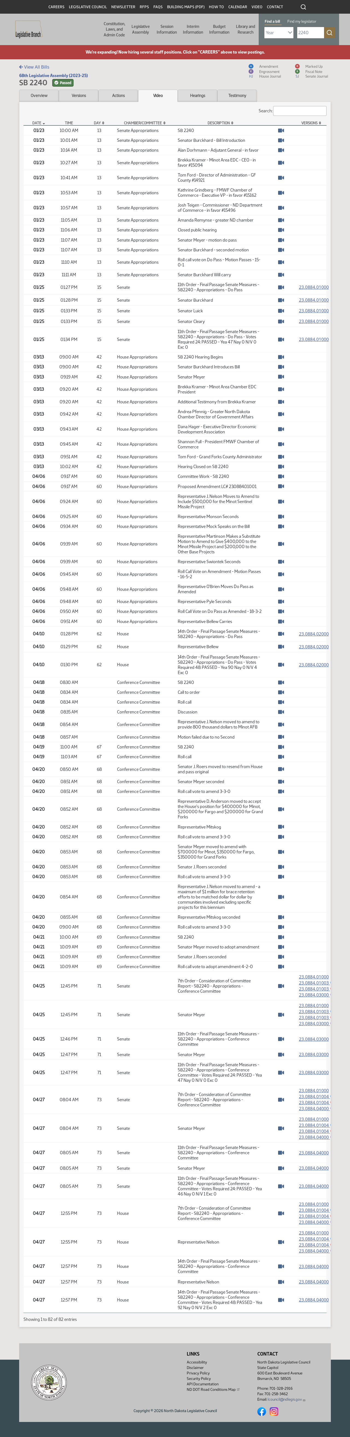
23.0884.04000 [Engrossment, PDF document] (317, 1111)
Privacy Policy (198, 1373)
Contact (275, 7)
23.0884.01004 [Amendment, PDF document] (317, 1098)
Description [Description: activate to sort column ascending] (219, 123)
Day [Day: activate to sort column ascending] (97, 123)
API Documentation (202, 1384)
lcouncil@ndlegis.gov (287, 1399)
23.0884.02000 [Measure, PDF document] (314, 634)
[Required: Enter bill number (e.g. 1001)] (310, 33)
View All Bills (34, 67)
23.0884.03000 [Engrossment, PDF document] (317, 995)
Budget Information (219, 29)
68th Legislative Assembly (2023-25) (53, 75)
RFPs (144, 7)
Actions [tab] (118, 95)
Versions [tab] (79, 95)
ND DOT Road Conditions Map (213, 1389)
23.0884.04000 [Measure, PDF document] (314, 1156)
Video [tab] (158, 95)
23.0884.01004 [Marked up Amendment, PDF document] (317, 1104)
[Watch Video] (281, 130)
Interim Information (193, 29)
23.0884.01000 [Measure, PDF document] (314, 287)
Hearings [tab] (197, 95)
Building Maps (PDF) (186, 7)
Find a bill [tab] (272, 21)
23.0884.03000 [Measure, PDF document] (314, 1041)
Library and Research (245, 29)
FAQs (158, 7)
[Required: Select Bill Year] (279, 33)
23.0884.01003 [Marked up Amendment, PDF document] (317, 989)
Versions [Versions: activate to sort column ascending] (309, 123)
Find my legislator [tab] (301, 21)
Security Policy (199, 1378)
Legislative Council (88, 7)
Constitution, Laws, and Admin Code (114, 29)
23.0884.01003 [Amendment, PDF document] (317, 983)
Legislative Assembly (141, 29)
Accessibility (197, 1362)
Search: (292, 111)
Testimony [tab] (237, 95)
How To (216, 7)
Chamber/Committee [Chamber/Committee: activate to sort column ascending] (143, 123)
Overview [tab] (39, 95)
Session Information (167, 29)
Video (257, 7)
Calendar (237, 7)
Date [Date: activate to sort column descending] (36, 123)
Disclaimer (195, 1367)
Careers (56, 7)
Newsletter (123, 7)
